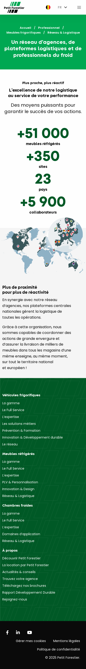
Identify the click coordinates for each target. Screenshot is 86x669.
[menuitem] (47, 7)
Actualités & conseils (19, 572)
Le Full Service (13, 410)
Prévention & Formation (21, 430)
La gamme (11, 403)
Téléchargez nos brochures (24, 585)
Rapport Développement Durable (28, 592)
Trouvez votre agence (20, 578)
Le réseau (10, 444)
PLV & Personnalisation (20, 482)
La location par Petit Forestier (25, 565)
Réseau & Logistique (18, 496)
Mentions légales (66, 641)
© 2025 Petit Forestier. (62, 657)
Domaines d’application (21, 534)
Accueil (25, 28)
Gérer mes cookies (31, 641)
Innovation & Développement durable (32, 437)
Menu (79, 7)
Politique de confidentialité (58, 649)
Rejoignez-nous (14, 599)
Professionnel (49, 28)
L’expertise (10, 417)
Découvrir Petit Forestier (21, 558)
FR (60, 7)
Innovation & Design (18, 489)
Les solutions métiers (19, 423)
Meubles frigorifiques (23, 32)
